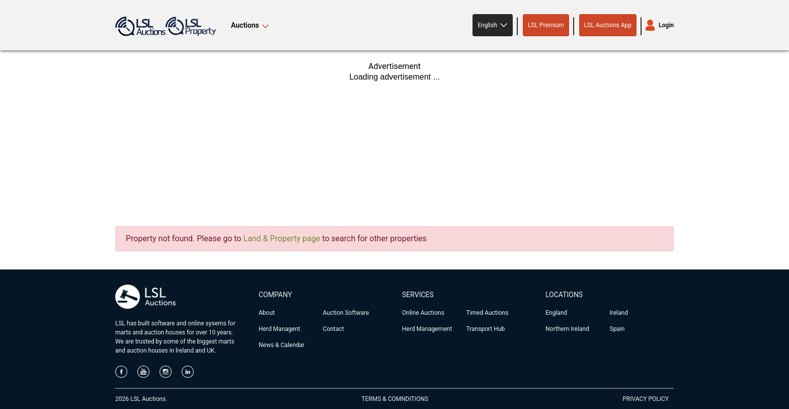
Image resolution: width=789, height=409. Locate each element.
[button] (492, 25)
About (267, 312)
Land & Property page (281, 238)
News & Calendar (281, 345)
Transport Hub (485, 328)
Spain (617, 328)
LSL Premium (546, 25)
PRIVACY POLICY (645, 398)
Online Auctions (423, 312)
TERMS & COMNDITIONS (394, 398)
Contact (333, 328)
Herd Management (427, 328)
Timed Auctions (487, 312)
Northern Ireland (567, 328)
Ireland (619, 312)
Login (666, 25)
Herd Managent (279, 328)
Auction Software (346, 312)
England (556, 312)
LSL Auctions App (608, 25)
